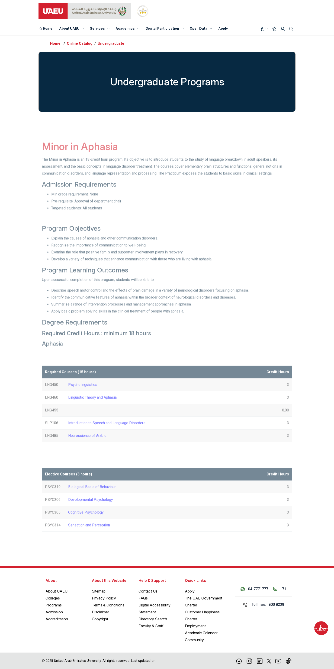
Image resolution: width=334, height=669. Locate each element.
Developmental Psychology (90, 507)
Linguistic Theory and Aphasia (92, 405)
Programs (53, 605)
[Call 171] (279, 589)
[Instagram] (249, 660)
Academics (125, 28)
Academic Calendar (201, 633)
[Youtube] (278, 660)
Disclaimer (100, 612)
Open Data (198, 28)
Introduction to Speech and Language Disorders (106, 430)
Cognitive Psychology (86, 520)
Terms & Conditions (108, 605)
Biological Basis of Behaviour (92, 494)
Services (97, 28)
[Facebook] (239, 660)
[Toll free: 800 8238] (263, 604)
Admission (54, 612)
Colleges (52, 598)
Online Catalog (80, 43)
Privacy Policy (104, 598)
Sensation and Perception (89, 533)
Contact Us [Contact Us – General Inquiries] (147, 591)
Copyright (100, 619)
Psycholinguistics (82, 392)
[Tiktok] (288, 660)
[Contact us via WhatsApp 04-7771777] (254, 589)
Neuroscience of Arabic (87, 443)
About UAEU (69, 28)
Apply (223, 28)
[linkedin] (259, 660)
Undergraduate (111, 43)
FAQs (143, 598)
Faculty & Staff (151, 626)
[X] (269, 660)
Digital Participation (162, 28)
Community (194, 639)
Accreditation (56, 619)
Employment (195, 626)
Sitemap (99, 591)
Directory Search (152, 619)
